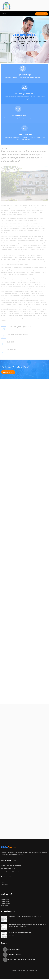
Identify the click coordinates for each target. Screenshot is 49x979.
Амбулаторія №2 (5, 901)
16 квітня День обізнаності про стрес (20, 932)
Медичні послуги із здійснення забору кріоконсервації (25, 916)
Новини (3, 886)
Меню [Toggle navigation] (4, 14)
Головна (3, 882)
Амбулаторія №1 (5, 899)
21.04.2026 (11, 919)
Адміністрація (4, 884)
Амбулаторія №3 (5, 903)
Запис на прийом (41, 14)
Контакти (3, 888)
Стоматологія (4, 905)
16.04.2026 (11, 935)
